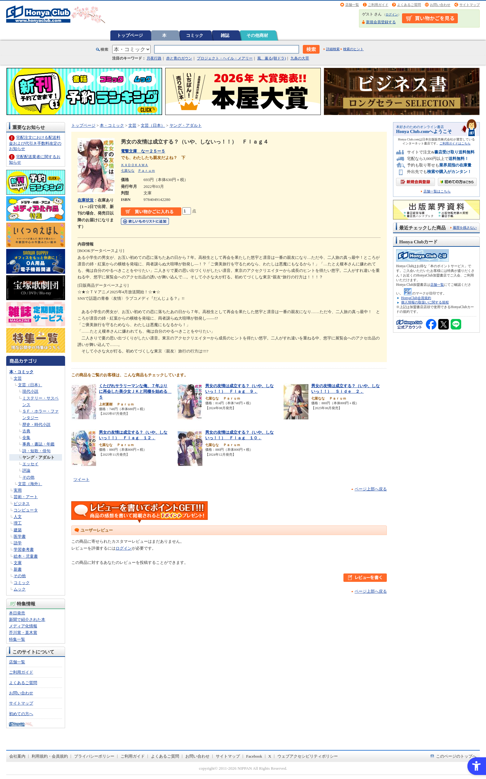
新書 (18, 569)
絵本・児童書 (26, 556)
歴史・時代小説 (36, 424)
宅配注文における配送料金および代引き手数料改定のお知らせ (35, 143)
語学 (18, 543)
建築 (18, 530)
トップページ (130, 35)
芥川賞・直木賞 (23, 632)
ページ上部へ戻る (371, 489)
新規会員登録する (381, 22)
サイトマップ (469, 5)
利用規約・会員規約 (50, 756)
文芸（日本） (30, 385)
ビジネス (22, 503)
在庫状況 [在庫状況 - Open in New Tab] (85, 200)
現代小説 (30, 391)
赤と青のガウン (179, 58)
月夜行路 (154, 58)
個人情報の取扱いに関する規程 (425, 302)
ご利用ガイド (378, 5)
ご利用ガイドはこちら (455, 143)
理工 (18, 523)
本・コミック (21, 372)
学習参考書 (24, 549)
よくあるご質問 (409, 5)
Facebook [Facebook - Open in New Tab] (254, 756)
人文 (18, 516)
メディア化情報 (23, 626)
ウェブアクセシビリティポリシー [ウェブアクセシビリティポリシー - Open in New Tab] (307, 756)
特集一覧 (17, 639)
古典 (26, 431)
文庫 (18, 562)
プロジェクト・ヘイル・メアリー (225, 58)
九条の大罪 (299, 58)
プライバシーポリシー (94, 756)
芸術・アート (26, 496)
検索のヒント (353, 49)
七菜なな (128, 170)
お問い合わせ (440, 5)
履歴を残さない (465, 227)
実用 (18, 490)
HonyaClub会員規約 (416, 298)
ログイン (392, 14)
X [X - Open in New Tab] (270, 756)
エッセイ (30, 464)
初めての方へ (21, 713)
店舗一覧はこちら (437, 191)
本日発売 (17, 613)
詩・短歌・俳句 (36, 451)
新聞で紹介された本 (27, 619)
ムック (20, 589)
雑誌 (225, 35)
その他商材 (257, 35)
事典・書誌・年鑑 (38, 444)
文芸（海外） (30, 483)
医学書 (20, 536)
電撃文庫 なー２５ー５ (143, 151)
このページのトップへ (456, 756)
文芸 (18, 378)
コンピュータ (26, 510)
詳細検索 (333, 49)
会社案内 (17, 756)
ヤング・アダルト (38, 457)
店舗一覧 (352, 5)
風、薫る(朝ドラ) (271, 58)
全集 (26, 437)
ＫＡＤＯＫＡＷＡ (134, 165)
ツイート (81, 479)
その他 (28, 477)
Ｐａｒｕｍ (146, 170)
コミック (194, 35)
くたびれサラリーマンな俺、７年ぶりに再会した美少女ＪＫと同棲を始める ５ (135, 391)
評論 (26, 470)
